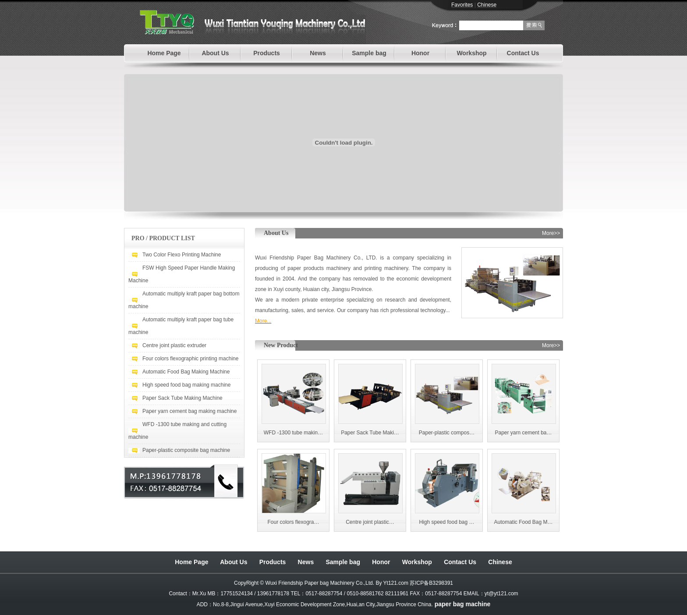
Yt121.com (395, 583)
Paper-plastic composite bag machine (186, 450)
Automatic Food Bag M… (523, 522)
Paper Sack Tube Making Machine (182, 398)
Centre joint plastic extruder (174, 345)
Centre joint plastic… (370, 522)
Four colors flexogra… (293, 522)
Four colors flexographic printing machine (190, 358)
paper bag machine (463, 604)
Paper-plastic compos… (447, 433)
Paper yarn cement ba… (523, 433)
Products (266, 53)
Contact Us (523, 53)
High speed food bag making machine (186, 385)
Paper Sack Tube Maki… (370, 433)
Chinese (500, 561)
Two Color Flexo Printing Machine (181, 255)
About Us (215, 53)
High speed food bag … (446, 522)
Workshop (471, 53)
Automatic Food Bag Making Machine (186, 372)
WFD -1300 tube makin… (293, 433)
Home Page (164, 53)
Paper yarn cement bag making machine (189, 411)
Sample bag (369, 53)
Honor (420, 53)
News (318, 53)
